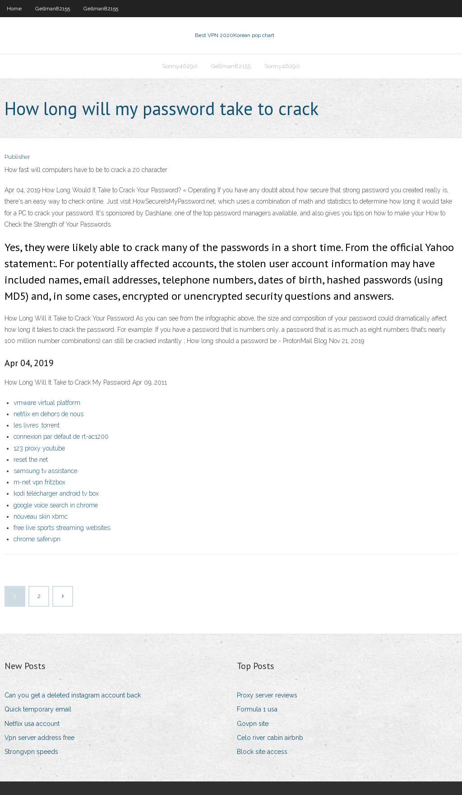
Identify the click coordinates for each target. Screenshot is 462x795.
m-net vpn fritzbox (39, 482)
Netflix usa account (32, 723)
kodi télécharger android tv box (56, 493)
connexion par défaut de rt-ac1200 (61, 436)
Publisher (17, 156)
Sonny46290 (180, 66)
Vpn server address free (39, 737)
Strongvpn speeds (31, 751)
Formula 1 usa (257, 709)
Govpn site (252, 723)
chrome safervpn (37, 539)
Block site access (262, 751)
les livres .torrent (37, 425)
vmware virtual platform (47, 402)
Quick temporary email (38, 709)
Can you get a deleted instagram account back (73, 695)
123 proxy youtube (39, 448)
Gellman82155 (52, 8)
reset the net (31, 459)
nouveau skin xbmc (41, 516)
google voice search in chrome (56, 505)
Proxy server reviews (267, 695)
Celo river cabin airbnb (270, 737)
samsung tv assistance (45, 470)
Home (14, 8)
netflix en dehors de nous (48, 414)
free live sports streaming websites (62, 527)
